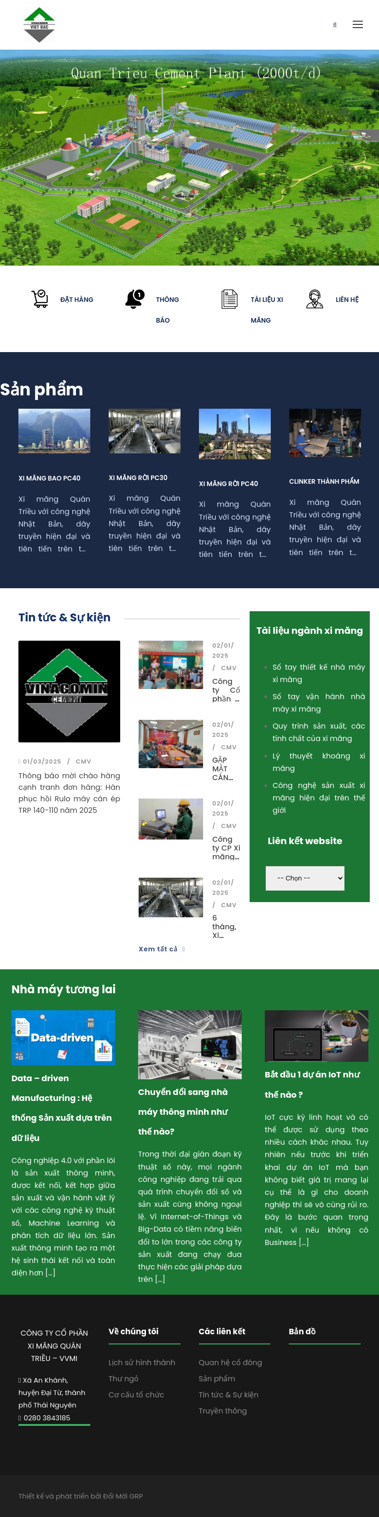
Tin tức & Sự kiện (229, 1395)
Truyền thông (223, 1411)
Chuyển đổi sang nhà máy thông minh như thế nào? (183, 1111)
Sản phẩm (217, 1378)
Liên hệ (347, 299)
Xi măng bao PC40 (49, 478)
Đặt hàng (76, 299)
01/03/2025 (39, 761)
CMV (84, 761)
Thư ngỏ (124, 1378)
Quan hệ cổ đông (230, 1362)
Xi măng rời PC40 (228, 483)
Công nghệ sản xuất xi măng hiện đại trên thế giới (319, 798)
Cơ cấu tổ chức (136, 1395)
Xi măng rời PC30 (138, 477)
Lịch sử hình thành (142, 1362)
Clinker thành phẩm (324, 481)
